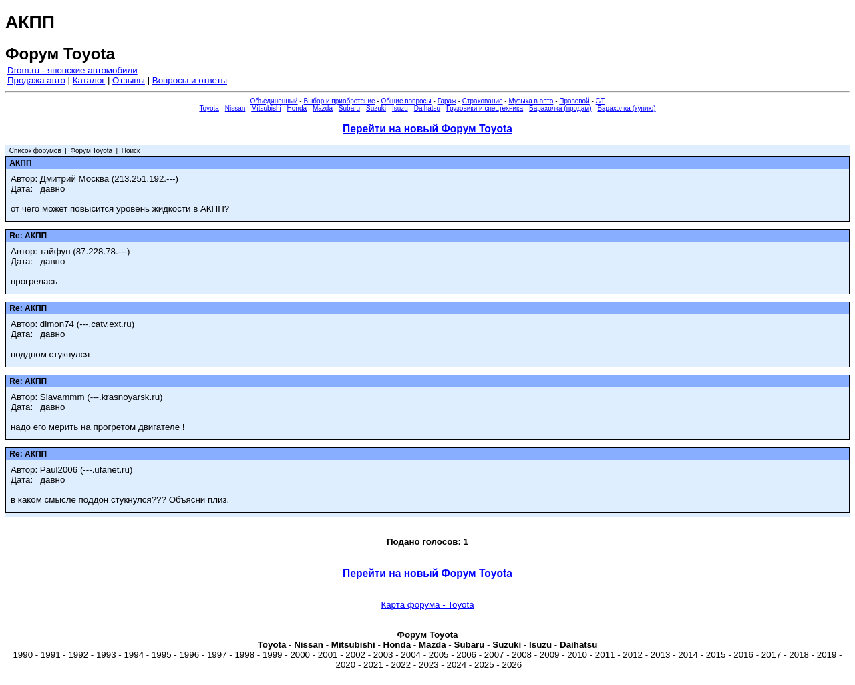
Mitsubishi (266, 108)
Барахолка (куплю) (626, 108)
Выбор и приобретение (339, 101)
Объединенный (274, 101)
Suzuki (376, 108)
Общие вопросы (406, 101)
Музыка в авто (530, 101)
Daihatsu (427, 108)
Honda (297, 108)
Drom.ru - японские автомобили (72, 70)
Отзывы (128, 80)
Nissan (235, 108)
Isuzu (400, 108)
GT (600, 101)
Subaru (349, 108)
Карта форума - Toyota (427, 605)
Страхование (482, 101)
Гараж (447, 101)
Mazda (323, 108)
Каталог (89, 80)
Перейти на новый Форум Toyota (427, 128)
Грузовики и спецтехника (484, 108)
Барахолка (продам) (560, 108)
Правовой (574, 101)
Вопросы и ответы (189, 80)
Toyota (208, 108)
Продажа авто (36, 80)
